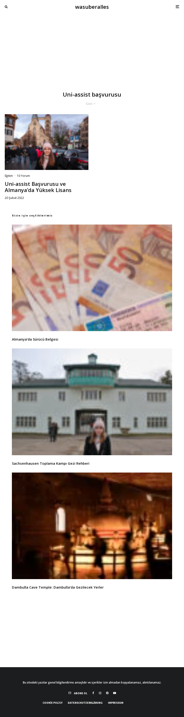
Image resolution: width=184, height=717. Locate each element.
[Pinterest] (107, 693)
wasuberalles (92, 6)
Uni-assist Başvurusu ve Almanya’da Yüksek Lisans (38, 187)
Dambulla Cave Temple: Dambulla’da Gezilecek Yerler (58, 587)
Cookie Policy (53, 702)
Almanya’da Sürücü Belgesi (35, 339)
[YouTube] (114, 693)
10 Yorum (23, 176)
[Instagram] (100, 693)
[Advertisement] (92, 49)
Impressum (115, 702)
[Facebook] (93, 693)
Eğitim (9, 176)
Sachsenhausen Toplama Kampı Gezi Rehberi (50, 463)
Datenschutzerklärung (85, 702)
